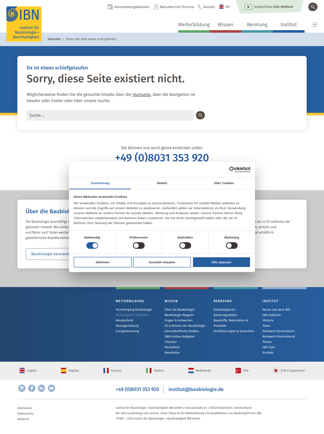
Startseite (54, 39)
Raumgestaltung (126, 326)
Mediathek (172, 349)
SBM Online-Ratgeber (179, 337)
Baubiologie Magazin (178, 315)
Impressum (24, 414)
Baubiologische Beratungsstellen (234, 309)
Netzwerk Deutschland (277, 332)
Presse (266, 343)
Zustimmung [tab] (100, 183)
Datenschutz (25, 419)
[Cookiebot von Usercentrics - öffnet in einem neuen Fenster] (232, 169)
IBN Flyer (268, 349)
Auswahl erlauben (162, 262)
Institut (289, 24)
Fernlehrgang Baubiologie (132, 309)
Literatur (170, 343)
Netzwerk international (277, 337)
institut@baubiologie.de (196, 394)
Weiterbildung (194, 24)
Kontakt (209, 7)
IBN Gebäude (270, 315)
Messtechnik (124, 320)
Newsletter (172, 354)
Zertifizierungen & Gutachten (232, 326)
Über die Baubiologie (178, 309)
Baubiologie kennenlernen (54, 254)
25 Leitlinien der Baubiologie (183, 326)
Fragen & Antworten (178, 321)
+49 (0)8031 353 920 (162, 157)
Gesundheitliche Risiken (180, 332)
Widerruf (23, 425)
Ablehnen (102, 262)
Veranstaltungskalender (132, 7)
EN (227, 7)
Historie (267, 321)
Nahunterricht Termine (177, 7)
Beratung (257, 24)
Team (265, 326)
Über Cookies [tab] (224, 183)
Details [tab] (162, 183)
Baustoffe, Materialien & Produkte (229, 317)
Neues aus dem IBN (275, 309)
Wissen (225, 24)
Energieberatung (126, 332)
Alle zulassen (221, 262)
